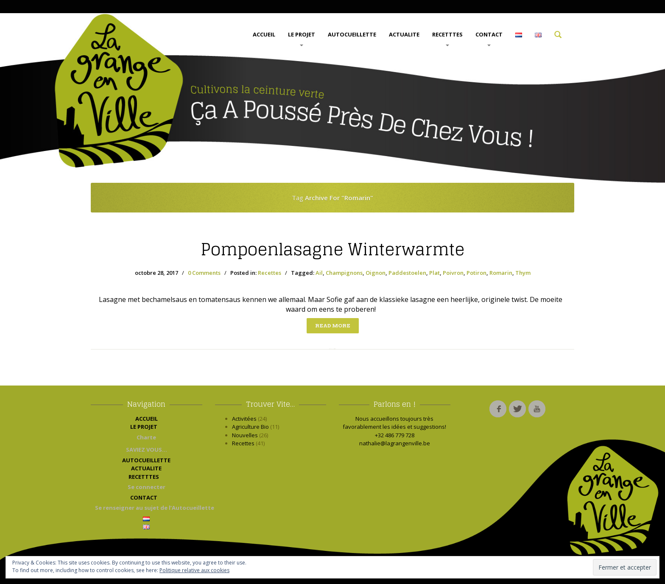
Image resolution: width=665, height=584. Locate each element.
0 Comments (204, 273)
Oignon (376, 273)
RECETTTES (447, 38)
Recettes (269, 273)
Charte (146, 437)
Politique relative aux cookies (194, 570)
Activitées (244, 418)
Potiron (476, 273)
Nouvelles (245, 435)
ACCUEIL (264, 34)
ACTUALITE (404, 34)
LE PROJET (301, 38)
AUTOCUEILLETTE (352, 34)
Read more (332, 325)
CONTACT (489, 38)
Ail (319, 273)
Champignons (344, 273)
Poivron (453, 273)
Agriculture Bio (250, 426)
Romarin (500, 273)
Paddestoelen (407, 273)
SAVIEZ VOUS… (146, 449)
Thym (523, 273)
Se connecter (146, 487)
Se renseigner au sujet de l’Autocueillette (148, 507)
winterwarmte (332, 249)
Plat (434, 273)
